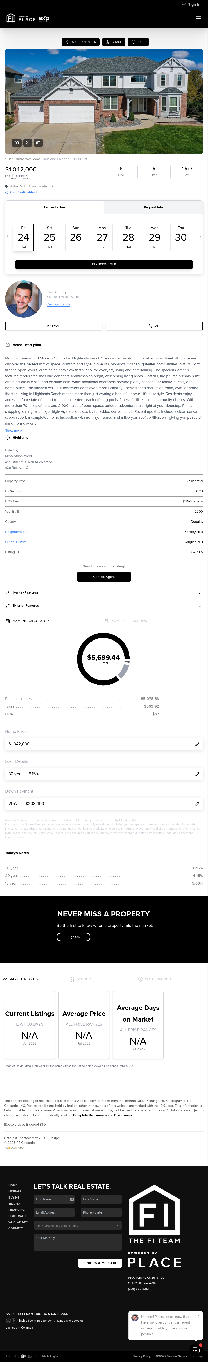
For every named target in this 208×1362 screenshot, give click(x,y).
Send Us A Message (100, 1263)
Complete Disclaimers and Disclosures (102, 1115)
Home (12, 1185)
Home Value (17, 1216)
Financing (16, 1210)
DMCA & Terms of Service (171, 1356)
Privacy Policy (141, 1356)
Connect (15, 1228)
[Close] (198, 1315)
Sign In (191, 4)
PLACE (63, 1314)
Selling (14, 1204)
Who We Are (18, 1222)
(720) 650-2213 (138, 1289)
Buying (13, 1197)
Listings (14, 1191)
